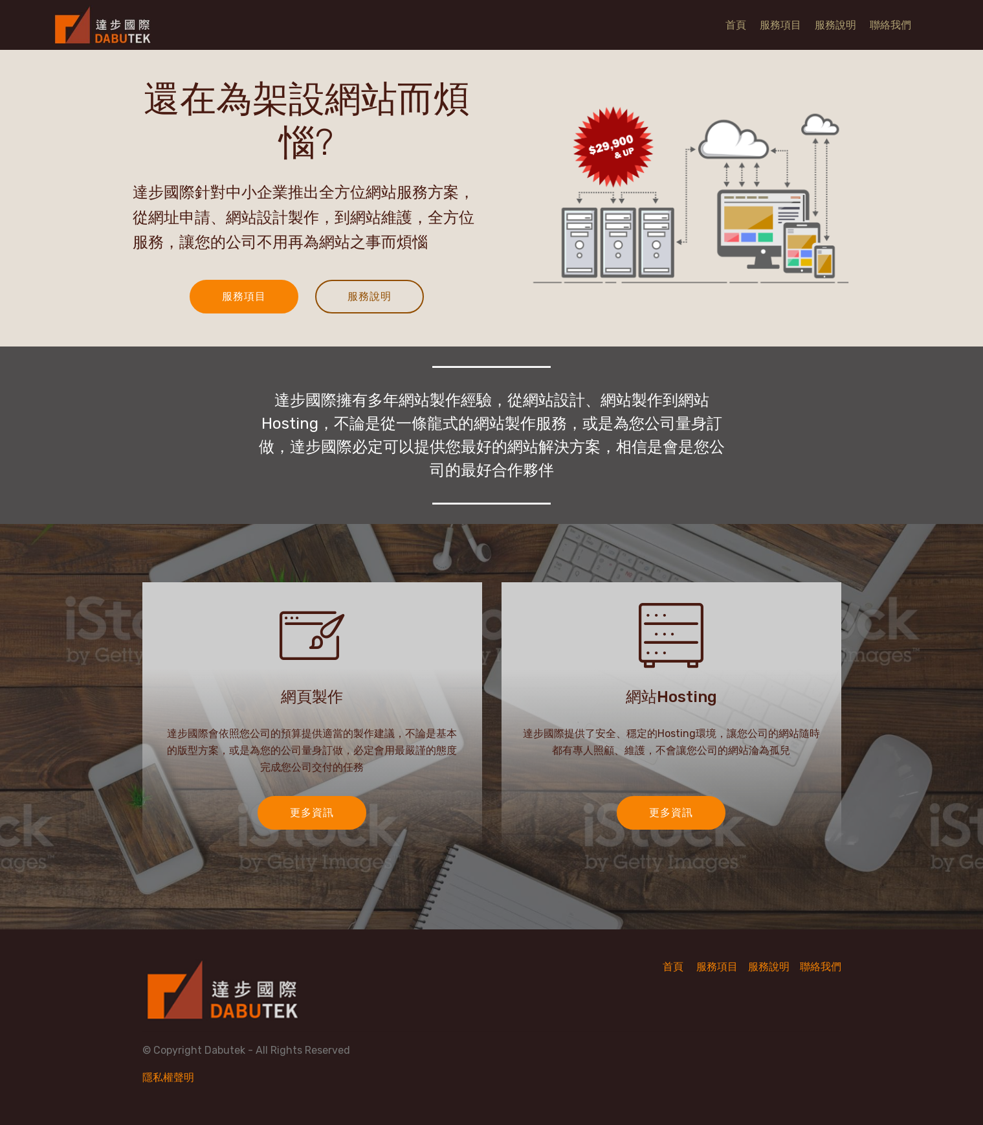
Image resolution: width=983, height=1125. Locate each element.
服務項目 (780, 25)
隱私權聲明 (168, 1077)
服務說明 (835, 25)
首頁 (735, 25)
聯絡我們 (890, 25)
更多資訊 (312, 812)
